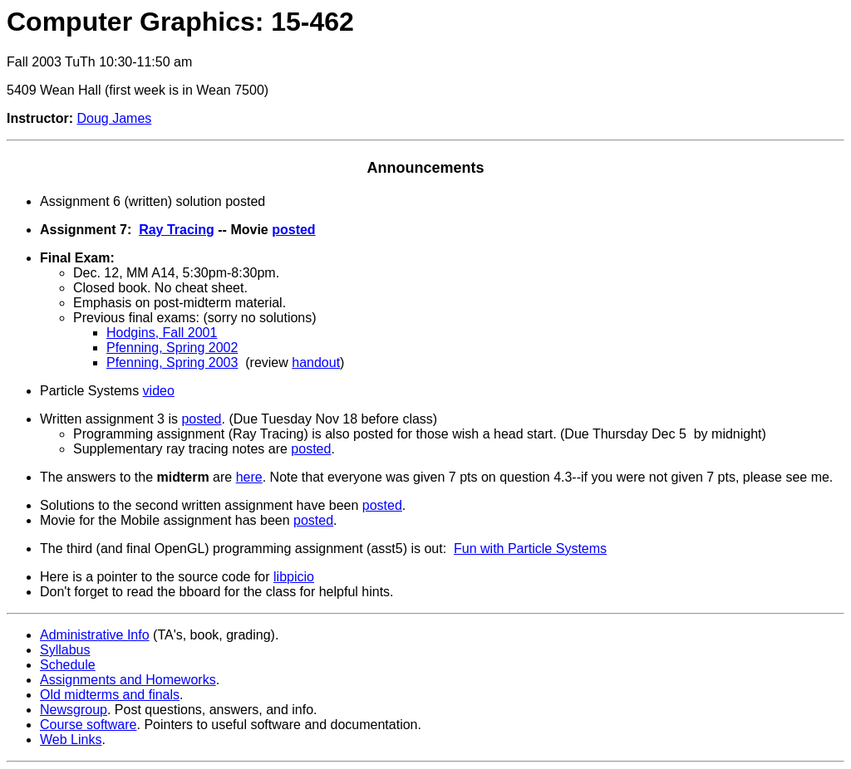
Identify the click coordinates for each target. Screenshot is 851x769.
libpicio (293, 577)
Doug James (113, 118)
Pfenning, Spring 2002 (172, 347)
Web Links (70, 739)
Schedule (68, 665)
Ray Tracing (176, 230)
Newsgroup (73, 710)
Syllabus (65, 650)
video (159, 391)
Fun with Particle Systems (530, 548)
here (249, 477)
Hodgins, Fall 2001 (161, 333)
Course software (88, 725)
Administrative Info (95, 635)
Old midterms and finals (110, 695)
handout (316, 362)
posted (293, 230)
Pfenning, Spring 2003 (172, 362)
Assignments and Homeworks (128, 680)
